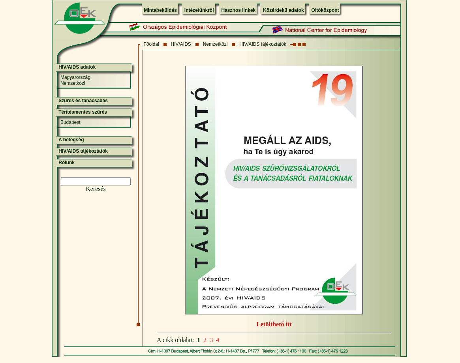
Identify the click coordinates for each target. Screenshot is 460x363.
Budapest (70, 122)
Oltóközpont (325, 10)
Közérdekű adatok (283, 10)
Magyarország (75, 77)
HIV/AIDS (181, 44)
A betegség (71, 139)
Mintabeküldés (160, 10)
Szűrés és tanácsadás (83, 100)
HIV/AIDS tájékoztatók (262, 44)
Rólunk (66, 162)
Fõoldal (151, 44)
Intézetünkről (199, 10)
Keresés (96, 188)
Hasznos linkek (239, 10)
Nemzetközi (215, 44)
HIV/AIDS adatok (77, 67)
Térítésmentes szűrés (82, 112)
